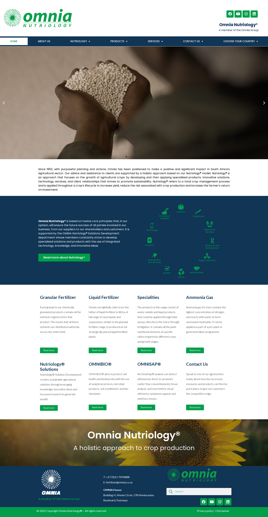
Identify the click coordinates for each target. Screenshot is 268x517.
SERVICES (155, 41)
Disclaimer (222, 510)
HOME (13, 41)
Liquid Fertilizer (104, 297)
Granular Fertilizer (58, 297)
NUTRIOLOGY (80, 41)
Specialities (148, 297)
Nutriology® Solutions (52, 366)
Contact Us (197, 364)
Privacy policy (206, 510)
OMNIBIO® (100, 364)
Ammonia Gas (199, 297)
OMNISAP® (149, 364)
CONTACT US (193, 41)
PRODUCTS (119, 41)
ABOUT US (44, 41)
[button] (4, 103)
